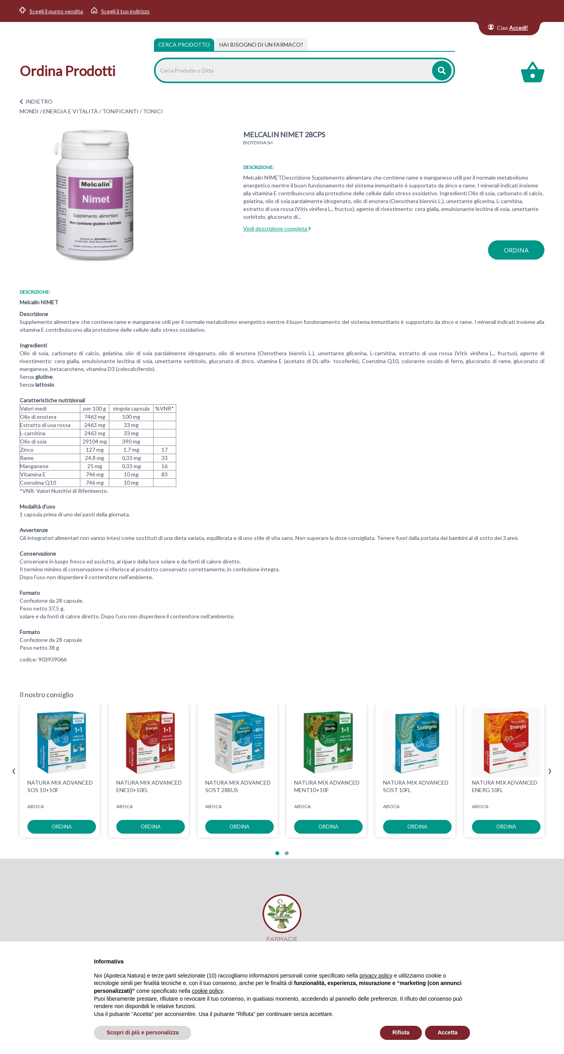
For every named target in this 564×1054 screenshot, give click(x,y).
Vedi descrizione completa (277, 228)
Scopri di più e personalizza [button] (143, 1032)
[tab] (261, 44)
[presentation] (14, 771)
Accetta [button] (447, 1032)
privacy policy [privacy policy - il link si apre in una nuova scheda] (376, 975)
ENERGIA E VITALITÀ (70, 111)
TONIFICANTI (120, 111)
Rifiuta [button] (401, 1032)
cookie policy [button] (207, 991)
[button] (277, 853)
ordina (516, 250)
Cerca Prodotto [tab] (184, 44)
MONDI (29, 111)
